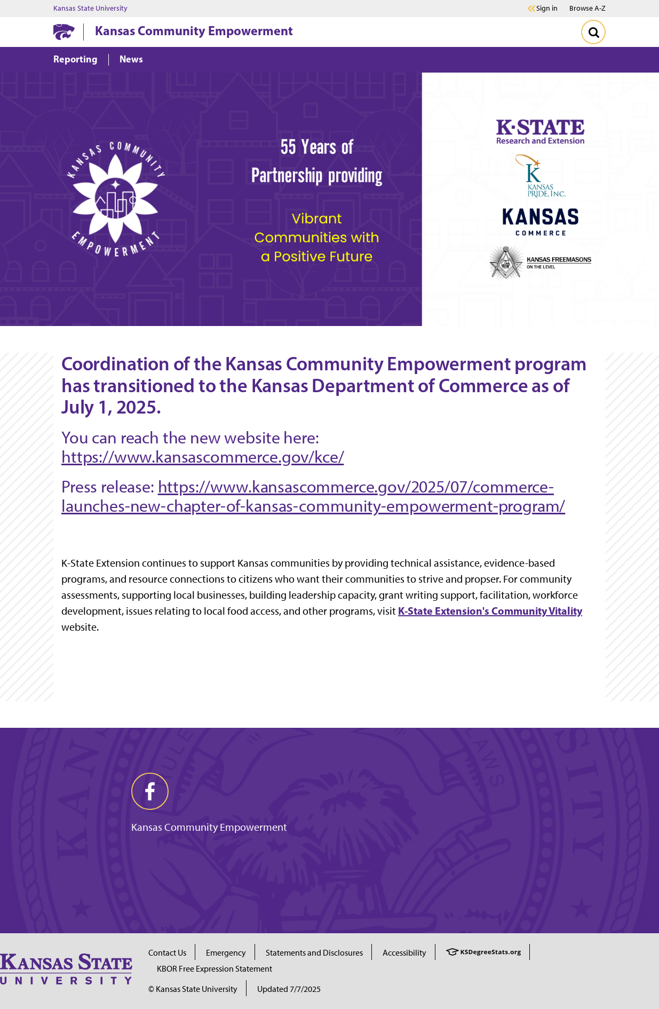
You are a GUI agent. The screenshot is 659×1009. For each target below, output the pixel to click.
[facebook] (150, 791)
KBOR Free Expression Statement (214, 969)
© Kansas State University (192, 989)
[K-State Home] (64, 32)
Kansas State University (90, 8)
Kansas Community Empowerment (194, 30)
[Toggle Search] (593, 32)
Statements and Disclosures (314, 953)
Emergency (226, 953)
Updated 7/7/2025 (289, 989)
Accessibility (404, 953)
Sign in (547, 8)
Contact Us (167, 953)
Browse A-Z (587, 8)
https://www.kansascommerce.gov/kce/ (202, 457)
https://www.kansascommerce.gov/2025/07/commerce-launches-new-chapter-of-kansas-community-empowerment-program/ (313, 496)
